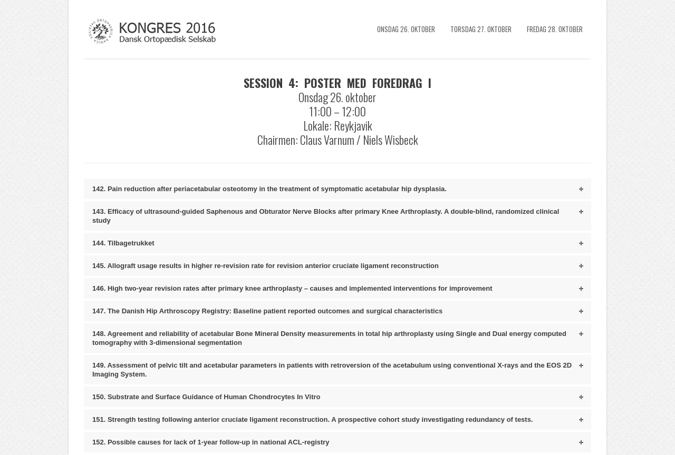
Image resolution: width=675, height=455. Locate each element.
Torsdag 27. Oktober (481, 29)
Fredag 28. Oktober (555, 29)
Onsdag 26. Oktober (406, 29)
